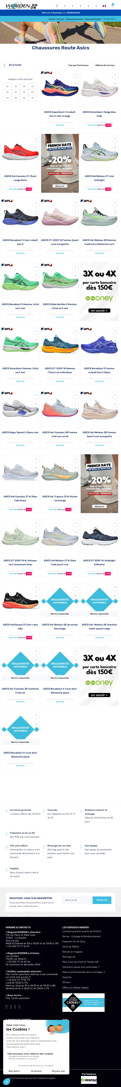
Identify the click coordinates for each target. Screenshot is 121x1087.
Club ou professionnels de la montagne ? (83, 972)
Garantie (66, 977)
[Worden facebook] (15, 1006)
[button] (65, 6)
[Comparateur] (88, 6)
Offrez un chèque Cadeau (75, 987)
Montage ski (68, 957)
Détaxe (66, 982)
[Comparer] (75, 83)
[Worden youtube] (19, 1006)
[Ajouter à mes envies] (75, 75)
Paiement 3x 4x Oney (73, 941)
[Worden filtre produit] (4, 65)
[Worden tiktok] (6, 1006)
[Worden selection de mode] (96, 6)
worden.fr (26, 977)
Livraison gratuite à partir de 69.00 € (81, 931)
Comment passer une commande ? (80, 967)
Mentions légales (47, 1078)
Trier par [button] (78, 65)
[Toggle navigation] (57, 6)
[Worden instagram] (11, 1006)
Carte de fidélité (70, 946)
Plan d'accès (12, 940)
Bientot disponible (60, 614)
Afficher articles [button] (105, 65)
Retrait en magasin (72, 952)
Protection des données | (26, 1078)
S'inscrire (102, 900)
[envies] (81, 6)
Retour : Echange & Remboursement (81, 936)
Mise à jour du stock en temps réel (80, 962)
